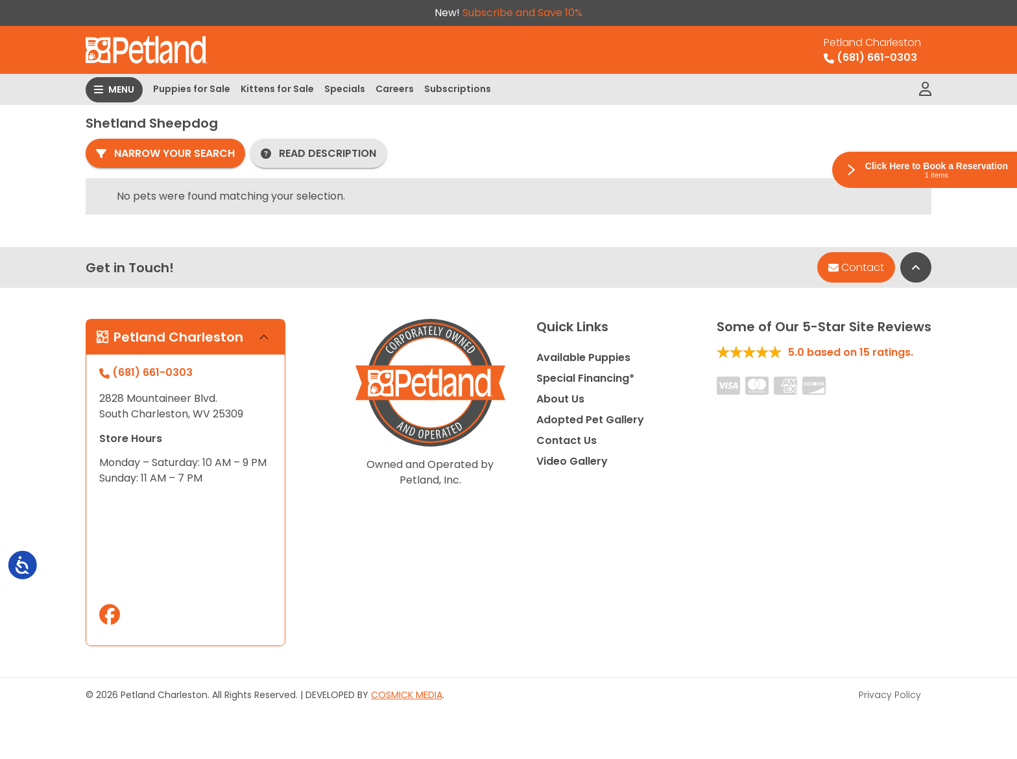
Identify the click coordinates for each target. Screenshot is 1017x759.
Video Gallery (572, 461)
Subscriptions (457, 88)
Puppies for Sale (191, 88)
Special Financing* (585, 378)
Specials (344, 88)
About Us (560, 398)
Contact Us (566, 440)
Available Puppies (583, 357)
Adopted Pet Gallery (590, 419)
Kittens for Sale (277, 88)
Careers (395, 88)
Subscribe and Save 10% (522, 12)
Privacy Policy (890, 694)
